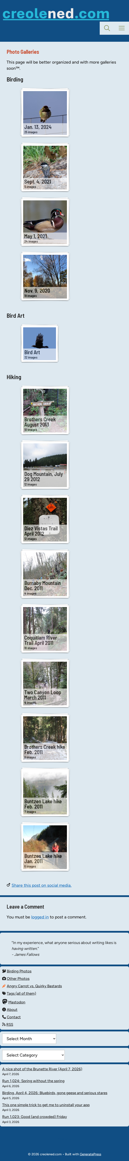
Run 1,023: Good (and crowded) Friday (34, 1116)
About (12, 1009)
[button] (107, 28)
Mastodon (16, 1002)
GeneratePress (90, 1154)
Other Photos (18, 978)
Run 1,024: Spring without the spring (33, 1081)
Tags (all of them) (21, 993)
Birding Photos (19, 971)
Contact (14, 1017)
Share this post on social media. (41, 885)
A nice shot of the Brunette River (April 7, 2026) (42, 1069)
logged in (40, 917)
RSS (9, 1024)
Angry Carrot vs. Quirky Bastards (34, 986)
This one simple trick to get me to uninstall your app (46, 1105)
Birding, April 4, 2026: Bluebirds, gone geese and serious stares (54, 1093)
